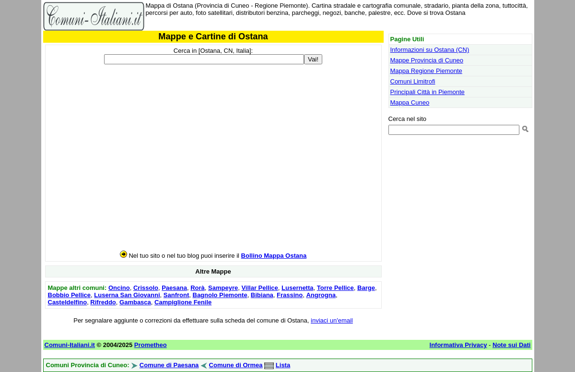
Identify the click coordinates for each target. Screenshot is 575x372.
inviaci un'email (332, 320)
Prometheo (150, 344)
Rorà (197, 287)
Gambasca (135, 302)
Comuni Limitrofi (412, 81)
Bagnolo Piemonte (220, 295)
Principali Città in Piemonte (427, 92)
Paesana (174, 287)
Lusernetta (297, 287)
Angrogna (320, 295)
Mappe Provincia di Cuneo (426, 60)
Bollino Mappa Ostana (274, 255)
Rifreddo (103, 302)
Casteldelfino (67, 302)
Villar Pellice (259, 287)
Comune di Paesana (169, 365)
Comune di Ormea (236, 365)
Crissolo (145, 287)
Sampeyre (223, 287)
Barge (366, 287)
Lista (283, 365)
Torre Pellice (335, 287)
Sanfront (176, 295)
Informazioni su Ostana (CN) (429, 49)
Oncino (119, 287)
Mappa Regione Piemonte (426, 70)
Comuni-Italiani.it (70, 344)
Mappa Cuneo (410, 102)
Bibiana (262, 295)
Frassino (290, 295)
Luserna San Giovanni (127, 295)
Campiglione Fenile (182, 302)
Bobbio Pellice (69, 295)
